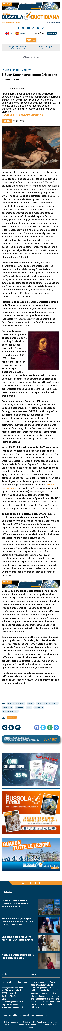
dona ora (52, 33)
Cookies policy (21, 1014)
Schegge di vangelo (16, 46)
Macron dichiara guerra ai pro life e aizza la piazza (18, 956)
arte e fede (19, 707)
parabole (30, 703)
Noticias (22, 33)
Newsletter (40, 33)
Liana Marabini (17, 88)
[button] (31, 40)
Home (26, 57)
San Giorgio (45, 46)
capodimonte (38, 707)
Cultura (36, 57)
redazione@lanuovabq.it (12, 1001)
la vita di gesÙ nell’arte (15, 703)
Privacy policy (8, 1014)
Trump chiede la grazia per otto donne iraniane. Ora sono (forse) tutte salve (18, 921)
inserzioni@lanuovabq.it (12, 1007)
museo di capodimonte (10, 711)
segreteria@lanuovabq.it (12, 1004)
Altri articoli (32, 882)
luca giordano (8, 707)
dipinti (29, 707)
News (11, 33)
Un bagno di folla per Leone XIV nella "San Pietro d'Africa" (18, 938)
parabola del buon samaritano (47, 703)
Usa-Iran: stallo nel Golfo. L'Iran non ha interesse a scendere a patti (16, 903)
